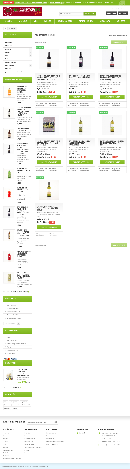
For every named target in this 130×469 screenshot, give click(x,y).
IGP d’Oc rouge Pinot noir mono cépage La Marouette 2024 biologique (111, 78)
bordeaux (7, 405)
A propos (10, 347)
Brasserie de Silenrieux (14, 318)
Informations (11, 331)
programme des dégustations (15, 72)
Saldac (15, 408)
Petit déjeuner (9, 65)
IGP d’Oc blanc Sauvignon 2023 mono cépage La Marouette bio (112, 143)
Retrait (9, 337)
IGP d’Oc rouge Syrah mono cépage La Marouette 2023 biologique (23, 211)
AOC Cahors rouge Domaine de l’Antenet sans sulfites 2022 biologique (24, 111)
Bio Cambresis (11, 305)
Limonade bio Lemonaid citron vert (23, 170)
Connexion (111, 13)
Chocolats (8, 42)
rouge (16, 402)
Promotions (11, 363)
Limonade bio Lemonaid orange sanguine (23, 190)
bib (29, 405)
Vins (6, 55)
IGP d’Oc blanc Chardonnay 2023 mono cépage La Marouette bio (79, 143)
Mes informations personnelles (55, 441)
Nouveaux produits (29, 436)
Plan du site (27, 453)
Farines (7, 59)
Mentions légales (12, 340)
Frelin (24, 405)
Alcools (7, 52)
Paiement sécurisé (13, 350)
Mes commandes (51, 433)
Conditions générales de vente (16, 344)
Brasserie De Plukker (13, 315)
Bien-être (8, 68)
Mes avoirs (49, 436)
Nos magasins (11, 353)
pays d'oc (24, 402)
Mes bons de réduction (52, 444)
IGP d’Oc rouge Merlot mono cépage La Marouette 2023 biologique (48, 143)
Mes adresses (50, 438)
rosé (5, 402)
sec (11, 402)
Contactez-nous (29, 444)
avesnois (7, 408)
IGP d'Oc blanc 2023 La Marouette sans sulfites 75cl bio (47, 208)
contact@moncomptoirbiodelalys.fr (112, 445)
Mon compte (51, 430)
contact (114, 9)
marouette (16, 405)
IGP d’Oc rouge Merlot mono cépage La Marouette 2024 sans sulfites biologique (48, 78)
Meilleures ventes (13, 80)
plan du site (121, 9)
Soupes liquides (10, 62)
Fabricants (10, 299)
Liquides (8, 49)
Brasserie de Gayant (13, 312)
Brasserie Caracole (13, 308)
